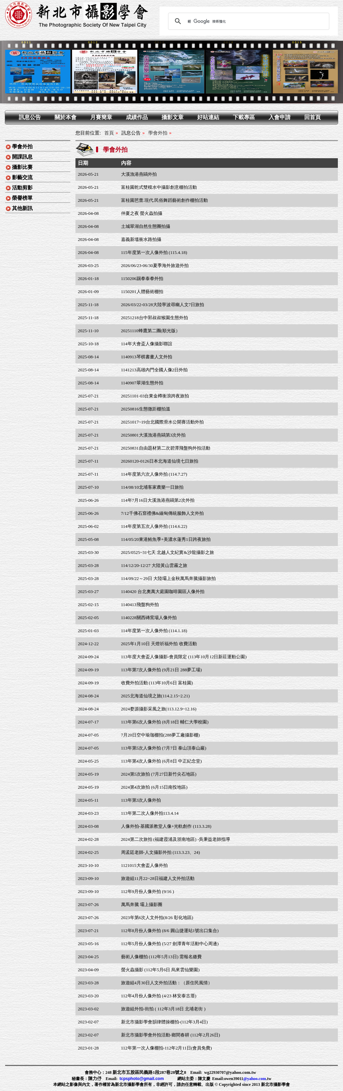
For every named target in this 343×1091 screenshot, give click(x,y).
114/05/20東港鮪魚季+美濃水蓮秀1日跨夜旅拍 (166, 539)
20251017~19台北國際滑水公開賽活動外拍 (162, 422)
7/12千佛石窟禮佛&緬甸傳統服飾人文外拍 (162, 513)
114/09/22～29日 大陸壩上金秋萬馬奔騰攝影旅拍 (168, 578)
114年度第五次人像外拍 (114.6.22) (154, 526)
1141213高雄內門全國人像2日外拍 (154, 369)
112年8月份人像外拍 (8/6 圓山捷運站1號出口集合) (170, 930)
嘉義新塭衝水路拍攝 (141, 239)
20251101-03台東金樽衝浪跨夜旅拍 (155, 395)
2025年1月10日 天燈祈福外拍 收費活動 (159, 643)
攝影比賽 (22, 167)
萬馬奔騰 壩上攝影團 (141, 904)
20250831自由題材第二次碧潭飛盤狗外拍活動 (165, 448)
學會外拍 (22, 146)
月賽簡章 (101, 117)
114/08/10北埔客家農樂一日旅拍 (152, 487)
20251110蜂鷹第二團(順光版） (150, 330)
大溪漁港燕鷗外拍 (139, 174)
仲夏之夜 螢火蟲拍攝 (141, 213)
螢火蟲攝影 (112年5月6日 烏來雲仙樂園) (160, 969)
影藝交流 (22, 177)
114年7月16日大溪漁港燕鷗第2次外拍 (157, 500)
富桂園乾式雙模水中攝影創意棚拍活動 (159, 187)
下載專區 (244, 117)
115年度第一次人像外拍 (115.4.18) (154, 252)
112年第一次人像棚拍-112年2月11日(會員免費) (166, 1048)
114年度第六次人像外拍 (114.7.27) (154, 474)
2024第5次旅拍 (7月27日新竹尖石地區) (159, 774)
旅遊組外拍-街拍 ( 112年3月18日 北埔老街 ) (163, 1008)
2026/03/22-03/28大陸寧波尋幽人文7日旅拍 (162, 304)
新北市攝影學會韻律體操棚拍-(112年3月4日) (164, 1021)
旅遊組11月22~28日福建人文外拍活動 (158, 878)
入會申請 (280, 117)
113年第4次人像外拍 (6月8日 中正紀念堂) (161, 761)
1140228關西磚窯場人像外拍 (149, 617)
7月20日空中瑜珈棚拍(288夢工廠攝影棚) (160, 735)
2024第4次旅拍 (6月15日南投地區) (154, 787)
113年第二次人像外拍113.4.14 (150, 813)
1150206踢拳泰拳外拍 (142, 278)
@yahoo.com (254, 1078)
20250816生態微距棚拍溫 (145, 408)
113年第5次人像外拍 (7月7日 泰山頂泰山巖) (163, 748)
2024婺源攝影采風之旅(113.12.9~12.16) (159, 708)
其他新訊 (22, 208)
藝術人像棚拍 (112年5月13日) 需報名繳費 (161, 956)
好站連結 (208, 117)
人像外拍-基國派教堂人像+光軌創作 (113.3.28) (166, 826)
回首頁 (312, 117)
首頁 (109, 133)
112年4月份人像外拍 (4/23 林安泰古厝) (159, 995)
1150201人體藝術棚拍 (142, 291)
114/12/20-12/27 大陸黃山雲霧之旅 (154, 565)
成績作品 (137, 117)
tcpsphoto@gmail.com (142, 1078)
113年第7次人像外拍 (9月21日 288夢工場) (161, 669)
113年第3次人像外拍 (141, 800)
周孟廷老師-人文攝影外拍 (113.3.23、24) (160, 852)
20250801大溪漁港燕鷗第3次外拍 (153, 435)
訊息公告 (30, 117)
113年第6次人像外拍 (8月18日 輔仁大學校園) (165, 721)
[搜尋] (248, 21)
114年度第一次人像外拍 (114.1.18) (154, 630)
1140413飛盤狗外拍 (140, 604)
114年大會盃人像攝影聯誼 (146, 343)
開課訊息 (22, 157)
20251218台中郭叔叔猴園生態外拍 (154, 317)
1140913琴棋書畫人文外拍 (146, 356)
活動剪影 (22, 187)
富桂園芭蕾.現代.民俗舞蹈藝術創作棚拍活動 (164, 200)
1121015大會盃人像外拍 (144, 865)
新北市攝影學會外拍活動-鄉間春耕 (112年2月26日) (170, 1034)
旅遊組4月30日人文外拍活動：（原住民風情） (167, 982)
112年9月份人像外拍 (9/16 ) (147, 891)
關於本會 (65, 117)
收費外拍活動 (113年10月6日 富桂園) (157, 682)
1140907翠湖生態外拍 (142, 382)
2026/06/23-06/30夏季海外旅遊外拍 (155, 265)
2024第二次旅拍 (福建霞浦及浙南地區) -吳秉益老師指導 (175, 839)
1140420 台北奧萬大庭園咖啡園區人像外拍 (162, 591)
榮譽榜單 (22, 198)
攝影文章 (173, 117)
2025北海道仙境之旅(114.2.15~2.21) (155, 695)
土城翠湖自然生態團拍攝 (145, 226)
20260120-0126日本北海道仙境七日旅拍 (159, 461)
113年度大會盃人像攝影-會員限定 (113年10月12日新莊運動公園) (184, 656)
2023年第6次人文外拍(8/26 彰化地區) (157, 917)
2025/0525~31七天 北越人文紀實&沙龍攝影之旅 (167, 552)
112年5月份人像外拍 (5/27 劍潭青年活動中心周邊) (170, 943)
